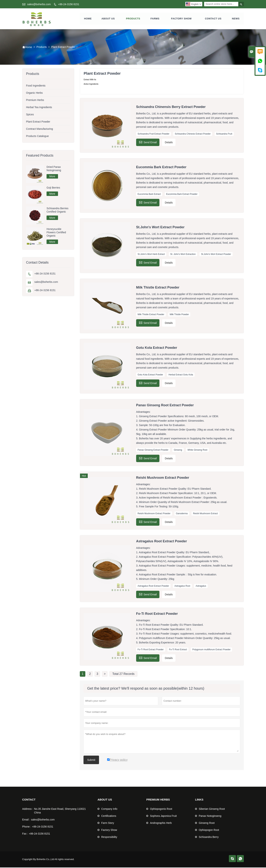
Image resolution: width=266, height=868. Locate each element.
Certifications (108, 816)
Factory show (181, 19)
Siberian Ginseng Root (212, 809)
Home (88, 19)
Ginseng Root (207, 823)
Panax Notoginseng (210, 816)
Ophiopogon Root (209, 830)
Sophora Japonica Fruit (163, 816)
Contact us (213, 19)
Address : (27, 809)
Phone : (26, 827)
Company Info (109, 809)
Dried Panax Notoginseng (54, 169)
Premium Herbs (35, 100)
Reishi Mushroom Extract (205, 514)
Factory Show (109, 830)
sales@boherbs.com (39, 4)
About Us (108, 19)
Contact (28, 800)
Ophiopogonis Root (161, 809)
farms (155, 19)
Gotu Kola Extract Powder (150, 375)
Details (169, 142)
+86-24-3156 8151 (68, 4)
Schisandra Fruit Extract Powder (153, 134)
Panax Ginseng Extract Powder (153, 450)
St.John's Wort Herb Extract (151, 254)
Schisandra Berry (209, 837)
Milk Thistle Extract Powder (151, 315)
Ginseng (178, 450)
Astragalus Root (182, 586)
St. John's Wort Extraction (183, 254)
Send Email (148, 142)
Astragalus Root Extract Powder (153, 586)
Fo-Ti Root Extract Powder (151, 650)
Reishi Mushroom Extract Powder (154, 514)
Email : (26, 820)
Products (133, 19)
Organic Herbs (34, 93)
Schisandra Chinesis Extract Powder (193, 134)
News (236, 19)
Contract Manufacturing (39, 129)
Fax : (25, 834)
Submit (91, 760)
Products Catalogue (37, 136)
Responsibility (109, 837)
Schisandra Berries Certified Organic (57, 210)
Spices (30, 114)
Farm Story (107, 823)
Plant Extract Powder (38, 122)
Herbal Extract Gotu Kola (180, 375)
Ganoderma (181, 514)
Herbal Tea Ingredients (39, 107)
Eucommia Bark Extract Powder (181, 194)
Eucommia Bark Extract (149, 194)
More (52, 176)
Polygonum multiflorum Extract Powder (211, 650)
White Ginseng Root (197, 450)
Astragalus (201, 586)
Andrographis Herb (161, 823)
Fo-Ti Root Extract (178, 650)
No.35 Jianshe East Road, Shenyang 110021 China (60, 811)
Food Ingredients (35, 86)
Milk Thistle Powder (179, 315)
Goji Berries (53, 188)
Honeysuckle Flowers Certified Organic (56, 233)
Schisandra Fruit (224, 134)
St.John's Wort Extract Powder (216, 254)
